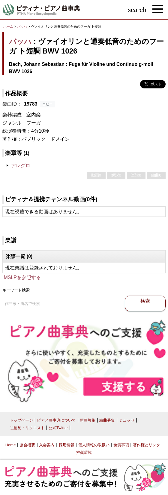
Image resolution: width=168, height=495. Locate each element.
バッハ (22, 26)
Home (10, 445)
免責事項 (121, 445)
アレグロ (20, 165)
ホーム (8, 26)
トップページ (21, 420)
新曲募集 (87, 420)
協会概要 (27, 445)
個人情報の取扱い (94, 445)
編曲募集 (107, 420)
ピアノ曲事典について (56, 420)
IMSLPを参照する (21, 277)
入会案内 (47, 445)
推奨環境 (84, 452)
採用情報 (66, 445)
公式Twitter (58, 428)
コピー (47, 104)
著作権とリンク (146, 445)
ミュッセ (126, 420)
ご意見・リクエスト (27, 428)
